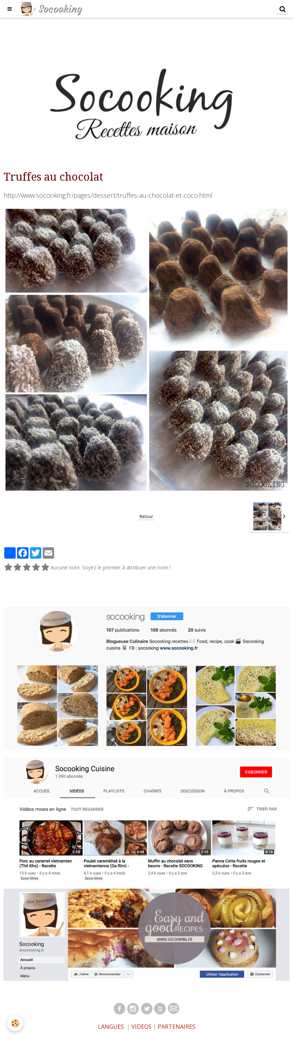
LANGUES (111, 1027)
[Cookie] (15, 1023)
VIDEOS (141, 1027)
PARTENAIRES (176, 1027)
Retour (146, 516)
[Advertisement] (129, 34)
